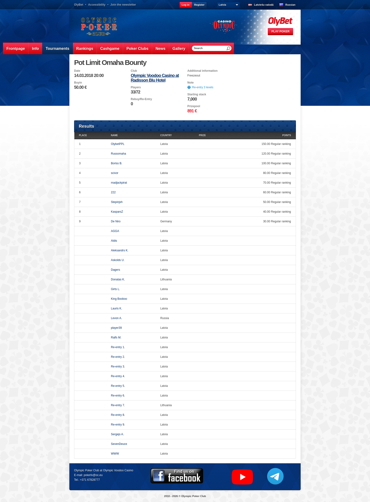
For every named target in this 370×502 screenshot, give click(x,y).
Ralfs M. (116, 337)
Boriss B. (116, 163)
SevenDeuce (119, 444)
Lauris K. (116, 308)
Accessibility (96, 4)
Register (199, 4)
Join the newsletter (123, 4)
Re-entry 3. (118, 366)
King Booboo (119, 298)
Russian (290, 4)
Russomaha (118, 153)
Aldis (114, 240)
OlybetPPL (117, 144)
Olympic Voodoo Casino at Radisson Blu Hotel (155, 78)
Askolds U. (117, 260)
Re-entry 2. (118, 357)
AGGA (115, 231)
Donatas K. (118, 279)
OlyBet (78, 4)
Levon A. (116, 318)
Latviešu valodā (264, 4)
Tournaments (57, 48)
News (160, 48)
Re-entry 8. (118, 415)
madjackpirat (119, 182)
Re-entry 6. (118, 395)
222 (113, 192)
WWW (115, 453)
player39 (116, 327)
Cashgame (109, 48)
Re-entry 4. (118, 376)
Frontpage (15, 48)
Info (35, 48)
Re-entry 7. (118, 405)
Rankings (84, 48)
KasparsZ (117, 211)
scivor (114, 173)
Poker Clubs (137, 48)
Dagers (115, 269)
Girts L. (115, 289)
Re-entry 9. (118, 424)
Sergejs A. (117, 434)
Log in (185, 4)
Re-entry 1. (118, 347)
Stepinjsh (116, 202)
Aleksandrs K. (119, 250)
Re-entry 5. (118, 386)
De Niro (116, 221)
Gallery (178, 48)
